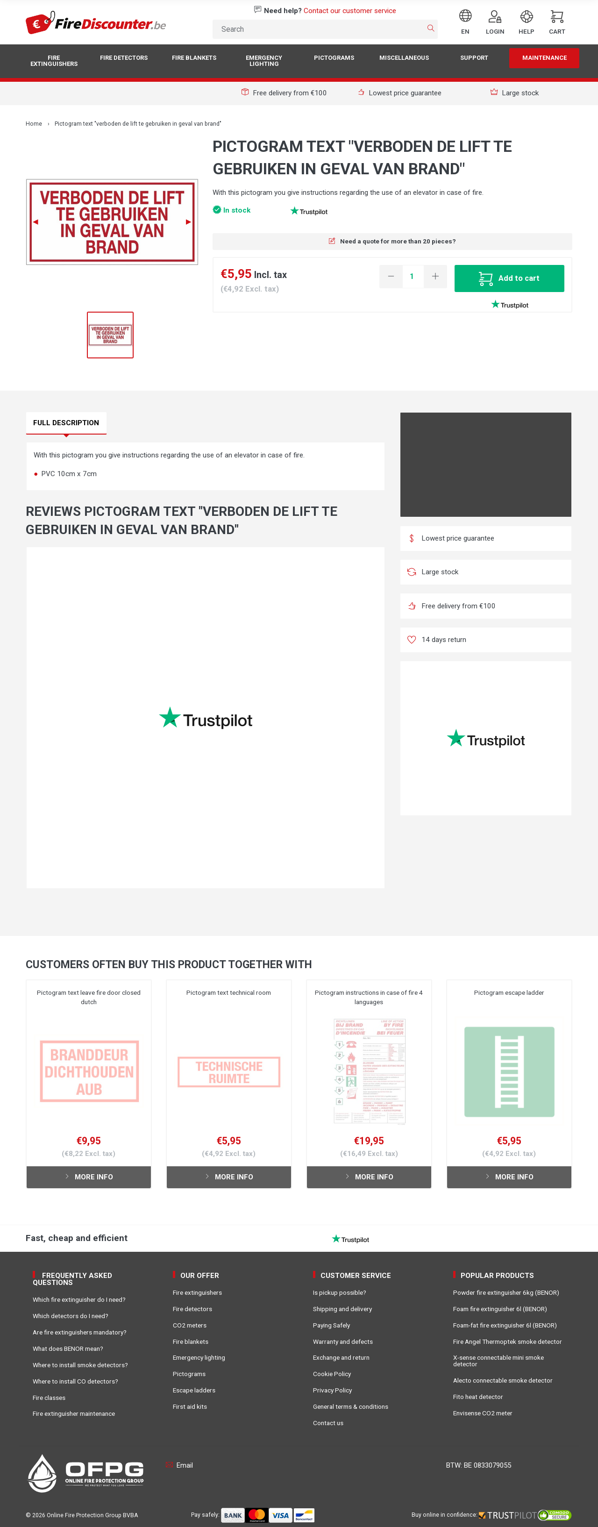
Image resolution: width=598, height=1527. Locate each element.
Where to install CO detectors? (75, 1381)
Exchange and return (341, 1357)
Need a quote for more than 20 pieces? (392, 241)
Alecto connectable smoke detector (503, 1380)
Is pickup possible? (339, 1292)
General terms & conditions (350, 1406)
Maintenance (544, 57)
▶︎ (192, 221)
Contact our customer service (350, 11)
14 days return (436, 639)
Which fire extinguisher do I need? (79, 1299)
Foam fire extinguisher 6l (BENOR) (500, 1309)
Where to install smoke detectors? (80, 1365)
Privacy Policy (332, 1390)
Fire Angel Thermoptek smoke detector (507, 1341)
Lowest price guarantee (399, 93)
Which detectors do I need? (70, 1316)
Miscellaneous (404, 57)
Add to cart (509, 278)
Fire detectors (124, 57)
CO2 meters (189, 1325)
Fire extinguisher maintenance (74, 1413)
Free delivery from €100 (284, 93)
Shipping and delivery (342, 1309)
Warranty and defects (343, 1341)
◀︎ (39, 221)
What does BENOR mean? (68, 1348)
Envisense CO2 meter (483, 1413)
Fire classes (49, 1397)
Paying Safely (331, 1325)
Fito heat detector (478, 1396)
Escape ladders (194, 1390)
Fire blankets (194, 57)
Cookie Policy (332, 1373)
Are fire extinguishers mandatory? (80, 1332)
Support (474, 57)
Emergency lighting (264, 60)
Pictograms (334, 57)
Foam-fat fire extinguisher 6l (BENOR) (505, 1325)
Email (179, 1465)
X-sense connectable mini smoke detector (498, 1361)
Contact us (328, 1423)
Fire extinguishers (54, 60)
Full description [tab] (66, 423)
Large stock (515, 93)
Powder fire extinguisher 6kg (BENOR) (506, 1292)
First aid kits (190, 1406)
